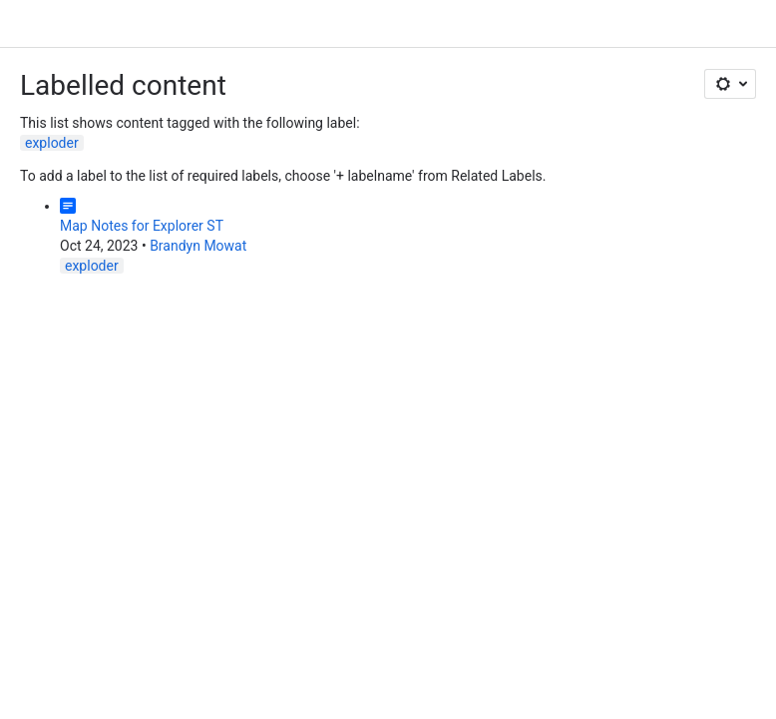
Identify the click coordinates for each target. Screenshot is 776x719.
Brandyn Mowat (198, 246)
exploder (52, 143)
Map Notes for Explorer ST (141, 226)
